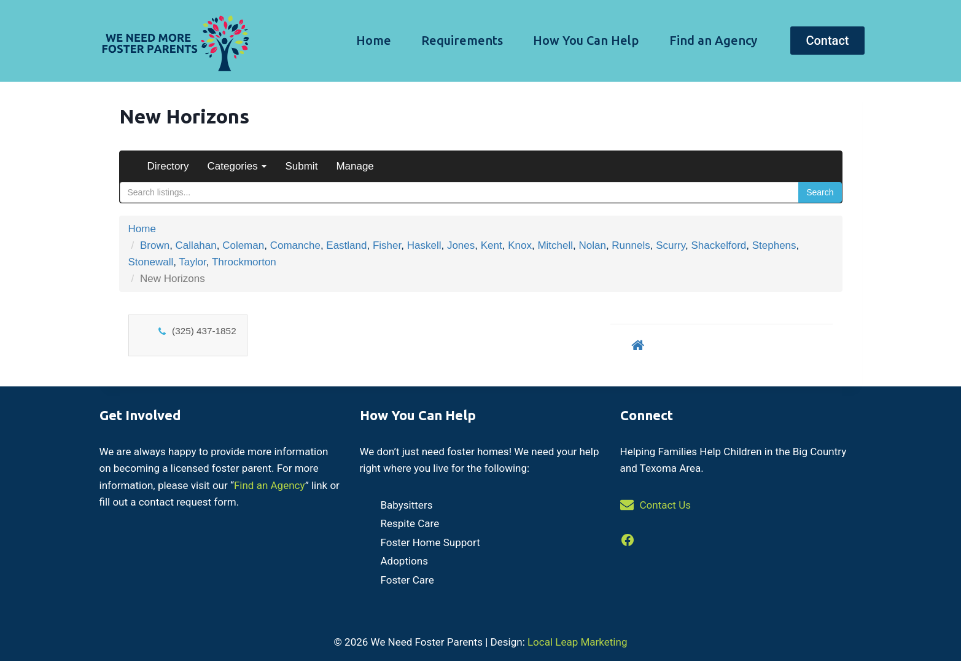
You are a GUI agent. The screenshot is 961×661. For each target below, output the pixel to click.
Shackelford (718, 245)
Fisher (387, 245)
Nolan (591, 245)
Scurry (670, 245)
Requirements (462, 40)
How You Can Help (586, 40)
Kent (491, 245)
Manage (354, 166)
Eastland (346, 245)
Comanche (295, 245)
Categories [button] (237, 166)
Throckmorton (244, 262)
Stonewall (151, 262)
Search (819, 192)
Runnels (631, 245)
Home (373, 40)
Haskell (424, 245)
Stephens (774, 245)
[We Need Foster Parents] (174, 41)
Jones (461, 245)
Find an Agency (713, 40)
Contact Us (665, 505)
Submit (301, 166)
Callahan (196, 245)
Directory (168, 166)
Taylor (192, 262)
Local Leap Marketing (577, 642)
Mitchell (555, 245)
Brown (154, 245)
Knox (520, 245)
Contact (827, 40)
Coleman (243, 245)
